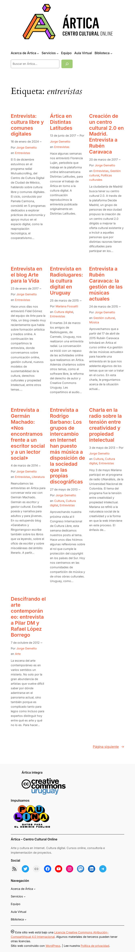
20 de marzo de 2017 (103, 159)
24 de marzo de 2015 (103, 306)
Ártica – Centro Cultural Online (34, 839)
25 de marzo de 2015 (64, 300)
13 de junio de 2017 (63, 135)
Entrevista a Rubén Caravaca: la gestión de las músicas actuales (106, 284)
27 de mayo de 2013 (64, 489)
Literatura (38, 476)
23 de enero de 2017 (25, 288)
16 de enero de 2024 (25, 141)
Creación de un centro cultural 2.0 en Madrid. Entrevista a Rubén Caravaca (106, 134)
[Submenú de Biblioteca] (111, 53)
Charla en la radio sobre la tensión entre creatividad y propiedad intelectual (105, 425)
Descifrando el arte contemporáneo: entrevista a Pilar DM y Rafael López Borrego (28, 617)
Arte (18, 653)
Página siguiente (108, 746)
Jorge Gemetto (26, 147)
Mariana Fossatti (67, 306)
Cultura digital (63, 312)
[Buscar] (67, 64)
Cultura (59, 500)
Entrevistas (22, 153)
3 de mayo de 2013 (102, 447)
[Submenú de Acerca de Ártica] (38, 53)
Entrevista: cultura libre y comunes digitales (27, 125)
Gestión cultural (104, 318)
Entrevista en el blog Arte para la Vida (26, 275)
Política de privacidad (95, 945)
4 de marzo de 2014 (24, 465)
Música (94, 322)
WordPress (53, 945)
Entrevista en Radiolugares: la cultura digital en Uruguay (66, 281)
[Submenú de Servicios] (58, 53)
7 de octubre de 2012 (25, 642)
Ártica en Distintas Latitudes (61, 122)
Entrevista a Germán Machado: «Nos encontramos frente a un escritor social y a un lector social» (28, 434)
